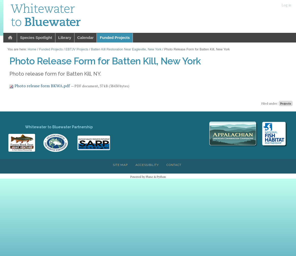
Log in (286, 5)
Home (10, 37)
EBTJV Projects (77, 49)
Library (64, 37)
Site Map (120, 165)
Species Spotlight (36, 37)
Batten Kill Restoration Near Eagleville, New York (126, 49)
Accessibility (147, 165)
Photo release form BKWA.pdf (40, 86)
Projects (285, 103)
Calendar (85, 37)
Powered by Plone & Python (148, 177)
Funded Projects (115, 37)
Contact (173, 165)
